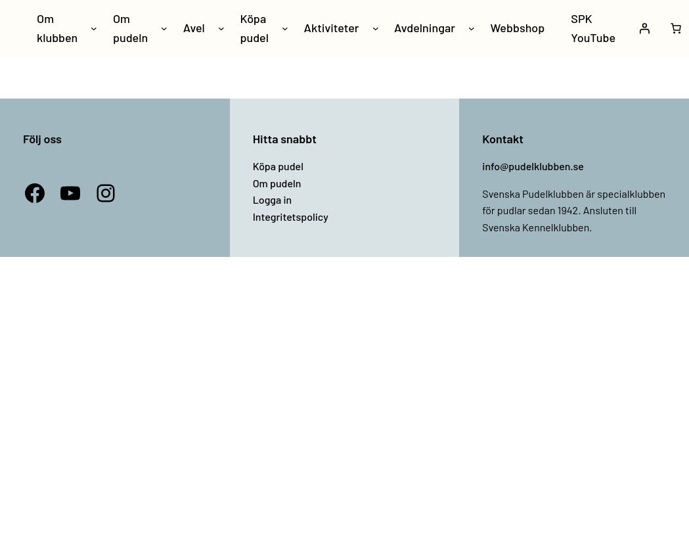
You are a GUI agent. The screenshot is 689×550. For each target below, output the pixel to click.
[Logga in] (644, 28)
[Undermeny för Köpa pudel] (285, 28)
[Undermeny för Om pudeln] (164, 28)
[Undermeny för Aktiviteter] (375, 28)
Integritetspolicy (290, 216)
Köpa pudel (278, 166)
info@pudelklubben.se (533, 166)
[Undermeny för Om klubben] (94, 28)
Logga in (272, 199)
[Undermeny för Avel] (221, 28)
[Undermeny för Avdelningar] (471, 28)
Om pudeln (277, 183)
